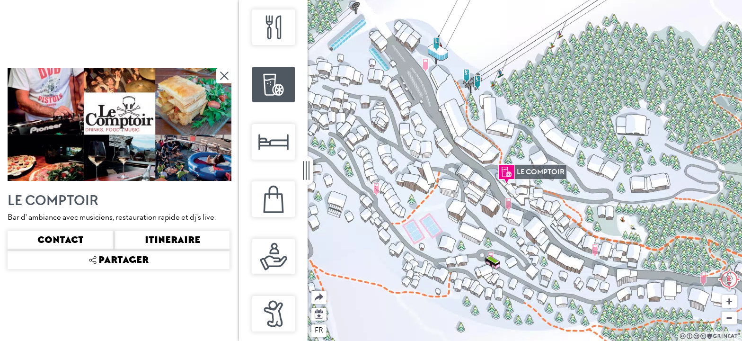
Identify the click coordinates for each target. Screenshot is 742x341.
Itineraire (172, 240)
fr (319, 330)
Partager (119, 260)
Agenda (319, 313)
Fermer (224, 75)
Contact (60, 240)
